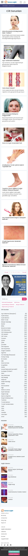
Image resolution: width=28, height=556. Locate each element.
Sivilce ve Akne (5, 390)
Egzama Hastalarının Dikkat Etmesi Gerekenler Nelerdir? (13, 265)
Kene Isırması (5, 363)
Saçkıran (3, 379)
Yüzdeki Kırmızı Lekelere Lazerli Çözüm (16, 457)
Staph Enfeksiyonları (7, 398)
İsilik (2, 361)
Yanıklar (3, 412)
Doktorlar (4, 534)
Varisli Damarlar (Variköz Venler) (17, 492)
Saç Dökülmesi (5, 375)
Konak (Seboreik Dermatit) (9, 369)
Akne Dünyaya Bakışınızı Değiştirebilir (10, 114)
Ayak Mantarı (5, 318)
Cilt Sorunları (12, 5)
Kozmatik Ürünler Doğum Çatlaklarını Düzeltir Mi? (15, 449)
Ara (24, 299)
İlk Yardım (4, 359)
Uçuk (2, 406)
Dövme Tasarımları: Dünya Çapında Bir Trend (15, 434)
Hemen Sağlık (10, 2)
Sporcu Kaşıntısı (6, 396)
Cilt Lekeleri (4, 334)
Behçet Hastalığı (6, 322)
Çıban (3, 340)
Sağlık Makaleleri (6, 529)
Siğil (2, 388)
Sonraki (24, 272)
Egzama (3, 353)
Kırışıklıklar (4, 365)
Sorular (3, 536)
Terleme (3, 400)
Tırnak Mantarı (5, 402)
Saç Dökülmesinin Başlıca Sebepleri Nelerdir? (14, 218)
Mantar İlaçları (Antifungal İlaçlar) (15, 470)
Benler (3, 324)
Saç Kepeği (4, 377)
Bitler (2, 326)
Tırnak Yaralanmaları (7, 404)
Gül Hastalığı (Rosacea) (8, 355)
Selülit (3, 383)
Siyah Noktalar (5, 392)
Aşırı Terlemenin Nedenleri (10, 60)
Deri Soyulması (5, 349)
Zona (2, 416)
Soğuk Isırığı (4, 394)
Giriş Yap (3, 520)
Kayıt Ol (3, 523)
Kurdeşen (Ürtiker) (6, 371)
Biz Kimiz (3, 515)
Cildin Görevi (11, 441)
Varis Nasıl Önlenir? (8, 88)
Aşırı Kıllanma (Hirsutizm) (8, 314)
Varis (2, 410)
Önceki (6, 272)
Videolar (3, 531)
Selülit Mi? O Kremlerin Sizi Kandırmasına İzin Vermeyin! (16, 427)
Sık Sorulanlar (5, 386)
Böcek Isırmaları (6, 328)
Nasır (2, 373)
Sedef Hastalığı (5, 381)
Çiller (2, 342)
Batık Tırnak (4, 320)
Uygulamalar (5, 539)
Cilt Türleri (4, 336)
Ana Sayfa (5, 5)
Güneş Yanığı (5, 357)
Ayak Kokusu (5, 316)
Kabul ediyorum (14, 551)
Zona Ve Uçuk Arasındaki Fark (12, 143)
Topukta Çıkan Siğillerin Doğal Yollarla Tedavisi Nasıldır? (12, 189)
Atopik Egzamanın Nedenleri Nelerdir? (11, 242)
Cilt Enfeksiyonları (6, 332)
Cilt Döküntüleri (5, 330)
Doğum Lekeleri (5, 351)
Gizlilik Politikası (14, 554)
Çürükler (3, 344)
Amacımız (4, 518)
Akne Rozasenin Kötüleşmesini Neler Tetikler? (12, 32)
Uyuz (2, 408)
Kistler (3, 367)
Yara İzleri (4, 414)
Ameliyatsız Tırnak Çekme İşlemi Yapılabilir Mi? (13, 166)
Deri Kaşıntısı (5, 346)
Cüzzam (3, 338)
